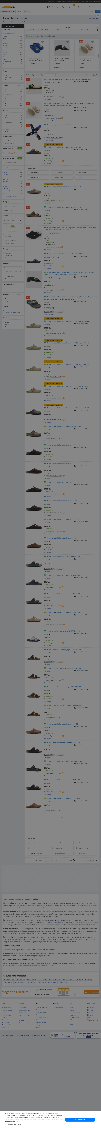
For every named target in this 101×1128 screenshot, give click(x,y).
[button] (34, 1121)
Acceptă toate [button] (80, 1119)
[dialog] (50, 1119)
